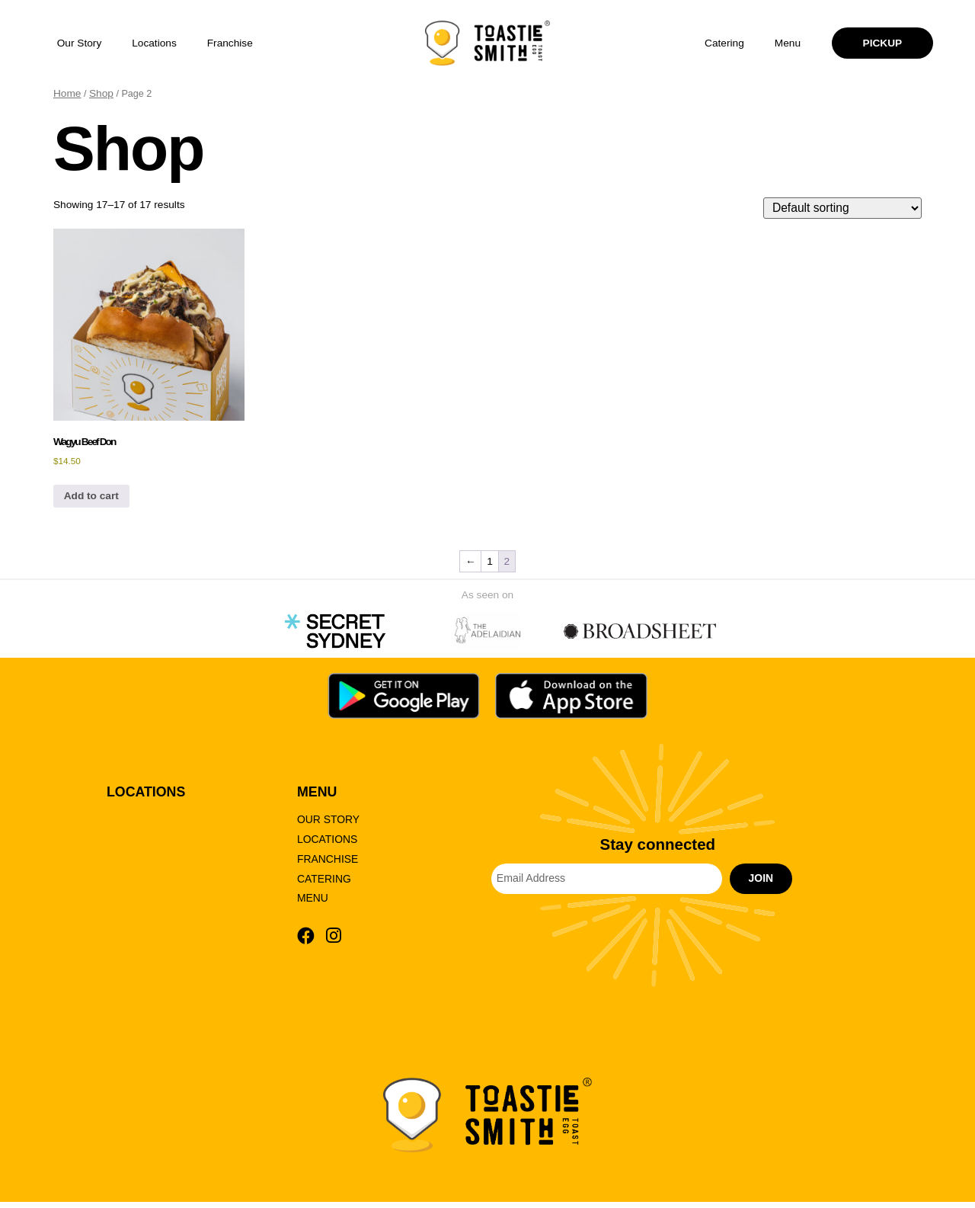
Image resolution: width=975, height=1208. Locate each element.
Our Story (79, 43)
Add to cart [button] (91, 499)
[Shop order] (846, 210)
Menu (788, 43)
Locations (154, 43)
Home (67, 93)
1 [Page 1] (490, 564)
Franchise (230, 43)
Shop (101, 93)
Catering (724, 43)
